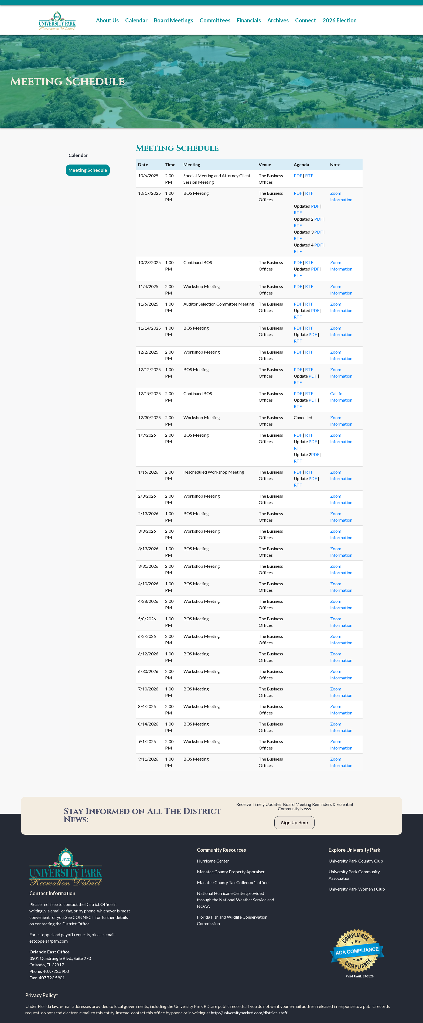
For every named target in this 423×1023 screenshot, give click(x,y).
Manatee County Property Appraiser (231, 871)
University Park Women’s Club (357, 888)
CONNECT (83, 917)
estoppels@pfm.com (48, 940)
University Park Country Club (356, 860)
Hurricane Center (213, 860)
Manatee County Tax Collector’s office (232, 882)
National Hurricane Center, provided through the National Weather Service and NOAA (235, 900)
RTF (309, 175)
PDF (298, 175)
